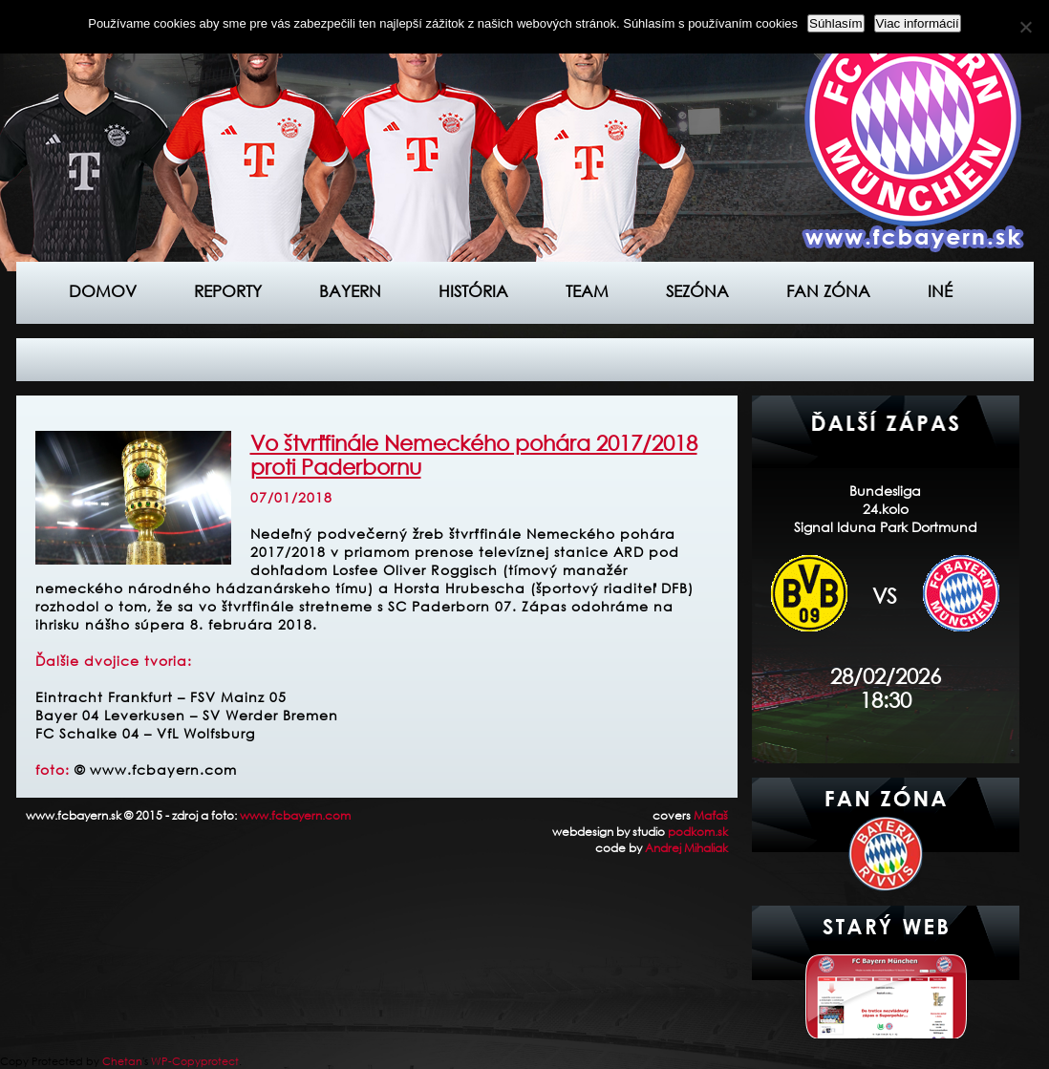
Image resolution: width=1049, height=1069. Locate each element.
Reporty (228, 291)
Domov (103, 291)
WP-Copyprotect (195, 1061)
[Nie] (1025, 26)
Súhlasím (836, 23)
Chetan (122, 1061)
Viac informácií (917, 23)
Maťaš (711, 815)
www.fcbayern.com (295, 815)
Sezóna (697, 291)
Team (587, 291)
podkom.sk (698, 831)
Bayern (350, 291)
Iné (940, 291)
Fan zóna (828, 291)
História (473, 291)
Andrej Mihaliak (686, 848)
